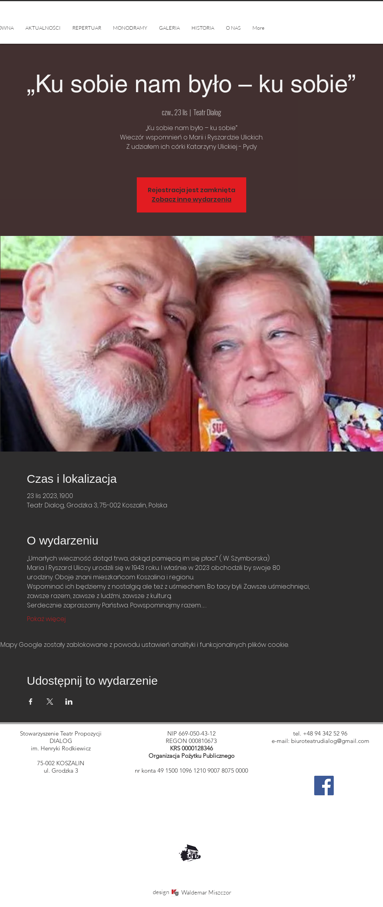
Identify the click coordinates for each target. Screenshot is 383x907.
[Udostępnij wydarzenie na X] (50, 701)
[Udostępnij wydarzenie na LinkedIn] (69, 701)
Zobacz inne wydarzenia (191, 199)
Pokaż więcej (46, 619)
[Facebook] (324, 785)
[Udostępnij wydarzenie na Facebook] (30, 701)
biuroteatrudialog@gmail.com (330, 741)
